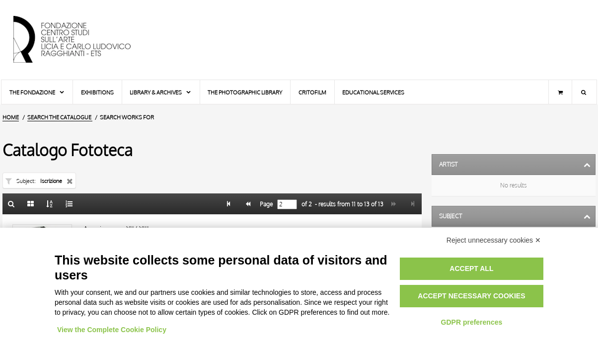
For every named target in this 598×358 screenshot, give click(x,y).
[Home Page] (80, 40)
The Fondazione (37, 92)
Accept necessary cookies (471, 296)
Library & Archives (161, 92)
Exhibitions (97, 92)
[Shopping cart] (560, 92)
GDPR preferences (472, 322)
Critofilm (312, 92)
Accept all (471, 268)
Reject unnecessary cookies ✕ (494, 240)
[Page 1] (229, 203)
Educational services (373, 92)
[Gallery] (31, 203)
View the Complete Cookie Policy (111, 330)
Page (265, 204)
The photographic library (245, 92)
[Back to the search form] (11, 203)
